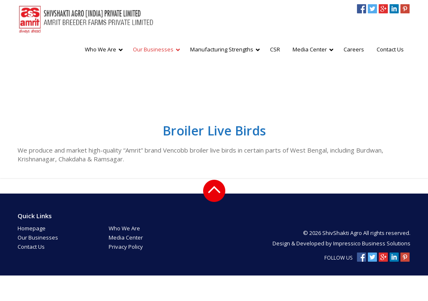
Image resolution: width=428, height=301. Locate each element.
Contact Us (31, 246)
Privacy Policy (126, 246)
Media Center (126, 237)
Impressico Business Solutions (371, 243)
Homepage (32, 228)
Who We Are (124, 228)
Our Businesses (38, 237)
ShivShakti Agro (342, 233)
